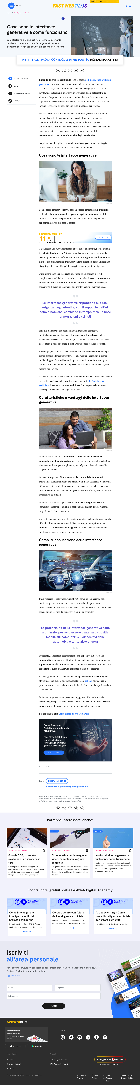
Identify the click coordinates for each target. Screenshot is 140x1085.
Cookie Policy (95, 1076)
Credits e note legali (14, 1064)
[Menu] (14, 6)
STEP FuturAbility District (59, 1064)
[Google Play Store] (37, 1046)
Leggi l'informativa (13, 976)
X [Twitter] (64, 71)
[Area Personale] (130, 5)
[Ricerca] (126, 6)
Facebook (70, 71)
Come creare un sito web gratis (73, 713)
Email (82, 71)
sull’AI (88, 681)
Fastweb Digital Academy (58, 1060)
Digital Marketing (57, 781)
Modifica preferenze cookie (107, 1078)
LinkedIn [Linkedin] (58, 71)
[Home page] (70, 6)
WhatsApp (76, 71)
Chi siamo (10, 1060)
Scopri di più (54, 753)
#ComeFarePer (51, 787)
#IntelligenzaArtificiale (80, 787)
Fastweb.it (10, 1068)
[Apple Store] (15, 1046)
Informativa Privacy (81, 1076)
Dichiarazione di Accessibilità (127, 1076)
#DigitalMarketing (64, 787)
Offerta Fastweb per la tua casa (103, 2)
